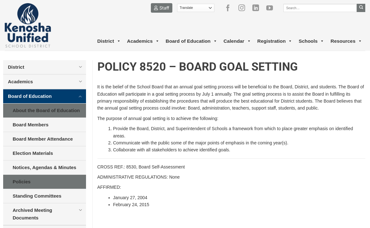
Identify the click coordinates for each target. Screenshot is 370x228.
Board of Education (191, 41)
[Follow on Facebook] (230, 8)
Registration (275, 41)
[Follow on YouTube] (272, 8)
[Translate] (196, 8)
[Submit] (361, 8)
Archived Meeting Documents (32, 213)
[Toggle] (80, 66)
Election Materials (33, 153)
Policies (22, 181)
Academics (143, 41)
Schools (311, 41)
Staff (161, 7)
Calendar (237, 41)
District (108, 41)
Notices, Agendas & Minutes (44, 167)
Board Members (30, 124)
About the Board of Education (46, 110)
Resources (346, 41)
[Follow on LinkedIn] (258, 8)
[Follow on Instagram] (244, 8)
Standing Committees (37, 196)
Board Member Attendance (43, 139)
